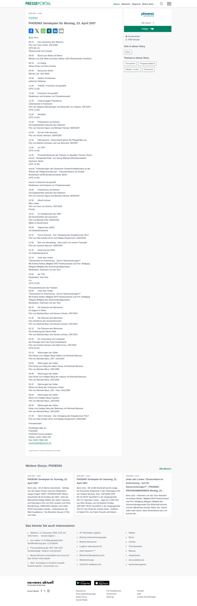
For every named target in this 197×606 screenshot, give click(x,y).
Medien (132, 533)
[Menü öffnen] (169, 4)
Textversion (111, 594)
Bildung (132, 551)
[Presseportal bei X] (44, 591)
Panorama (148, 70)
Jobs (139, 594)
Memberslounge (87, 560)
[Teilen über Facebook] (31, 31)
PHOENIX (33, 18)
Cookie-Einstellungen (146, 597)
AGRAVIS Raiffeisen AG (90, 564)
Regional (136, 4)
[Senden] (61, 31)
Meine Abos (148, 4)
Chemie (132, 542)
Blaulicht (126, 4)
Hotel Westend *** (88, 551)
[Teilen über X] (37, 31)
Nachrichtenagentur (137, 564)
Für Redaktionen (113, 591)
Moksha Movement (88, 542)
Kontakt (140, 591)
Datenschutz (81, 597)
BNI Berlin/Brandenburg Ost (92, 555)
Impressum (81, 591)
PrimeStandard (135, 546)
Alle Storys (147, 23)
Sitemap (110, 597)
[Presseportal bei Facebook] (40, 591)
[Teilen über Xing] (49, 31)
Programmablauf (147, 64)
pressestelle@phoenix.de (40, 443)
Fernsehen (130, 64)
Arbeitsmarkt (134, 555)
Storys (116, 4)
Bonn (31, 37)
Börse (131, 537)
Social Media (81, 600)
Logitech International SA (91, 546)
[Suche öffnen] (161, 4)
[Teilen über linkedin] (55, 31)
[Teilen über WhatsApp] (43, 31)
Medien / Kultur (132, 70)
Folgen (148, 29)
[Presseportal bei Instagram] (48, 591)
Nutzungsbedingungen (86, 594)
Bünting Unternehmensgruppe (93, 537)
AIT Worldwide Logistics (90, 533)
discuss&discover (136, 560)
